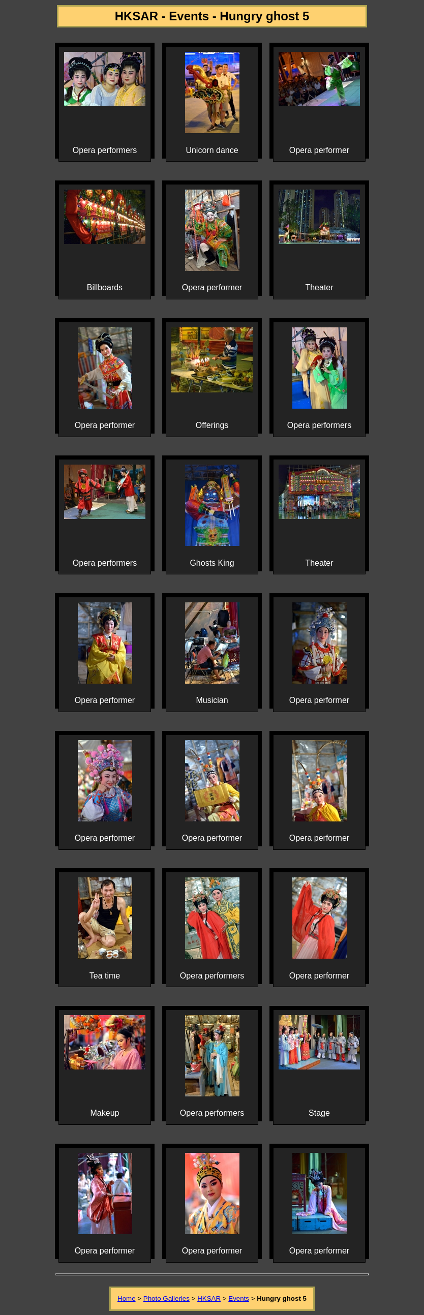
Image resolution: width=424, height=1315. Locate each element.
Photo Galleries (166, 1298)
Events (238, 1298)
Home (126, 1298)
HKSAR (209, 1298)
